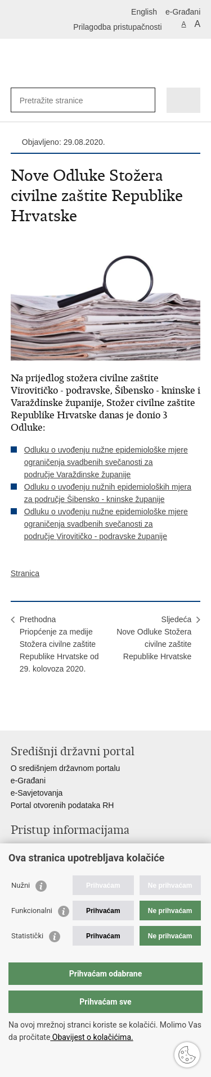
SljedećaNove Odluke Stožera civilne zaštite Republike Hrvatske (153, 638)
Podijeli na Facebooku (41, 713)
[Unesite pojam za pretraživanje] (60, 100)
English (144, 11)
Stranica (25, 573)
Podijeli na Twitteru (65, 713)
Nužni (20, 885)
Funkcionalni (31, 910)
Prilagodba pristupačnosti (117, 26)
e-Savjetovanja (37, 792)
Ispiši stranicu (17, 713)
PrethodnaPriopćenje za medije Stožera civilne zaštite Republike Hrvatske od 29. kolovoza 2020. (59, 644)
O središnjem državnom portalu (65, 768)
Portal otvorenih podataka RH (62, 805)
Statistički (27, 936)
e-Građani (182, 11)
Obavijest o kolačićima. (91, 1037)
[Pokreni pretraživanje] (144, 100)
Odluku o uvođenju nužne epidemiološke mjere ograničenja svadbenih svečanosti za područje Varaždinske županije (106, 462)
